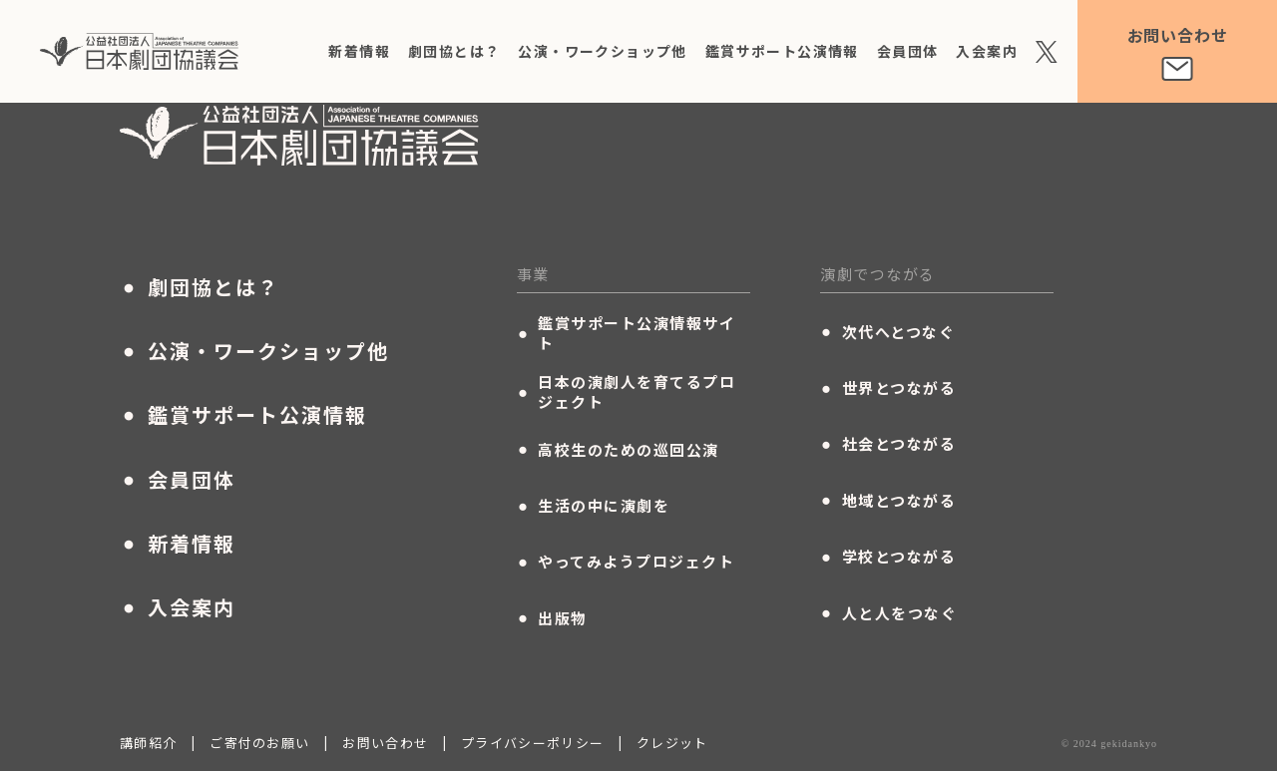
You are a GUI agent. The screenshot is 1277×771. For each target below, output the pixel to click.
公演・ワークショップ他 (602, 51)
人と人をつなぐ (888, 617)
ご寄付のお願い (259, 746)
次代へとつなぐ (887, 336)
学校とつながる (888, 560)
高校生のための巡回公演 (618, 454)
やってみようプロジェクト (626, 565)
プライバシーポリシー (532, 746)
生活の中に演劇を (593, 510)
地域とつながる (888, 505)
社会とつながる (888, 448)
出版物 (552, 622)
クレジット (672, 746)
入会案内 (987, 51)
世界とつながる (888, 392)
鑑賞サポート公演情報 (782, 51)
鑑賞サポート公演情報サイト (626, 337)
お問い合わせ (385, 746)
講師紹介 (148, 746)
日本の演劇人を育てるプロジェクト (626, 396)
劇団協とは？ (454, 51)
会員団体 (908, 51)
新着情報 (359, 51)
